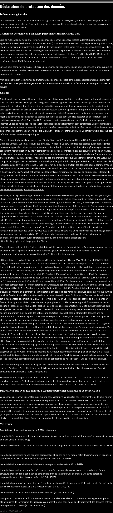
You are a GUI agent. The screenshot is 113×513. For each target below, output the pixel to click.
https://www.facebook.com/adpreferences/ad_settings (27, 341)
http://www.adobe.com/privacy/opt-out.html (22, 189)
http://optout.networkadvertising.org (64, 351)
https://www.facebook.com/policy (89, 327)
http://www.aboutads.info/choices (27, 355)
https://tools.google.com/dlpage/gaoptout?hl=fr (24, 241)
